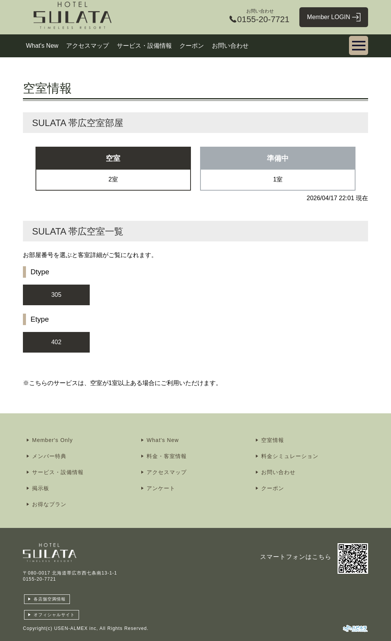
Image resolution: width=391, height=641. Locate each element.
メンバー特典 (49, 456)
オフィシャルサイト (54, 614)
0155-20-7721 (39, 579)
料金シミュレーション (289, 456)
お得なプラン (49, 504)
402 (56, 342)
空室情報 (272, 440)
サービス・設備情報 (144, 45)
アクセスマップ (87, 45)
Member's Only (52, 440)
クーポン (191, 45)
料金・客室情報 (167, 456)
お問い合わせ (230, 45)
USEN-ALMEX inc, (76, 628)
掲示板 (40, 488)
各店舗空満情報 (50, 599)
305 (56, 294)
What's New (42, 45)
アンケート (161, 488)
